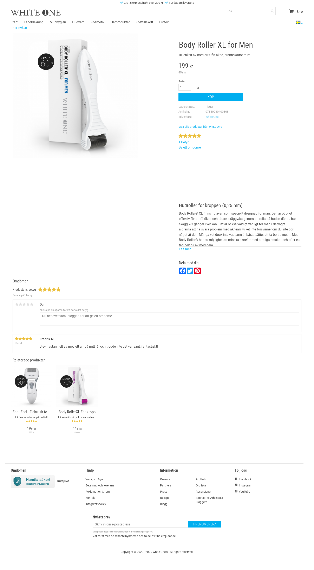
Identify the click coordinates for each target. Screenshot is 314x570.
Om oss (165, 479)
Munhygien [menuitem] (58, 22)
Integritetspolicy (95, 504)
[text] (210, 66)
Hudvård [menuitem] (78, 22)
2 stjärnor (20, 304)
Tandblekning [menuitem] (34, 22)
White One (211, 117)
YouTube (244, 491)
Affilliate (201, 479)
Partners (165, 485)
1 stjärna (17, 304)
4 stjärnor (28, 304)
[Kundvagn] (294, 12)
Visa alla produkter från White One (200, 127)
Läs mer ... (186, 249)
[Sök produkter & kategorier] (250, 11)
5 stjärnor (31, 304)
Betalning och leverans (99, 485)
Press (163, 491)
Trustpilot (63, 481)
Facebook (245, 479)
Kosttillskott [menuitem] (144, 22)
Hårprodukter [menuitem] (120, 22)
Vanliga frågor (94, 479)
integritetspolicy (145, 531)
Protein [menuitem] (164, 22)
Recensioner (203, 491)
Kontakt (90, 498)
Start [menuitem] (14, 22)
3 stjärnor (24, 304)
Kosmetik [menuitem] (97, 22)
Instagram (245, 485)
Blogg (164, 504)
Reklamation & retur (98, 491)
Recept (164, 498)
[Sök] (272, 10)
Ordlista (201, 485)
